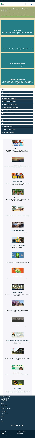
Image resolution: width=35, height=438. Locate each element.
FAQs (1, 419)
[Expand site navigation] (33, 4)
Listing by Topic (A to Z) (4, 413)
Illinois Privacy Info (20, 433)
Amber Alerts (3, 433)
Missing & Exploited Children (21, 431)
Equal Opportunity (3, 406)
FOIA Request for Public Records (5, 408)
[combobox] (27, 4)
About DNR (2, 416)
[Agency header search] (31, 4)
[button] (17, 92)
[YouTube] (17, 426)
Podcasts (2, 421)
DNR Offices (2, 403)
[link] (11, 426)
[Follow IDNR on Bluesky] (22, 426)
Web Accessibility (3, 431)
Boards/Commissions (4, 405)
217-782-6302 (5, 400)
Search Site (2, 414)
